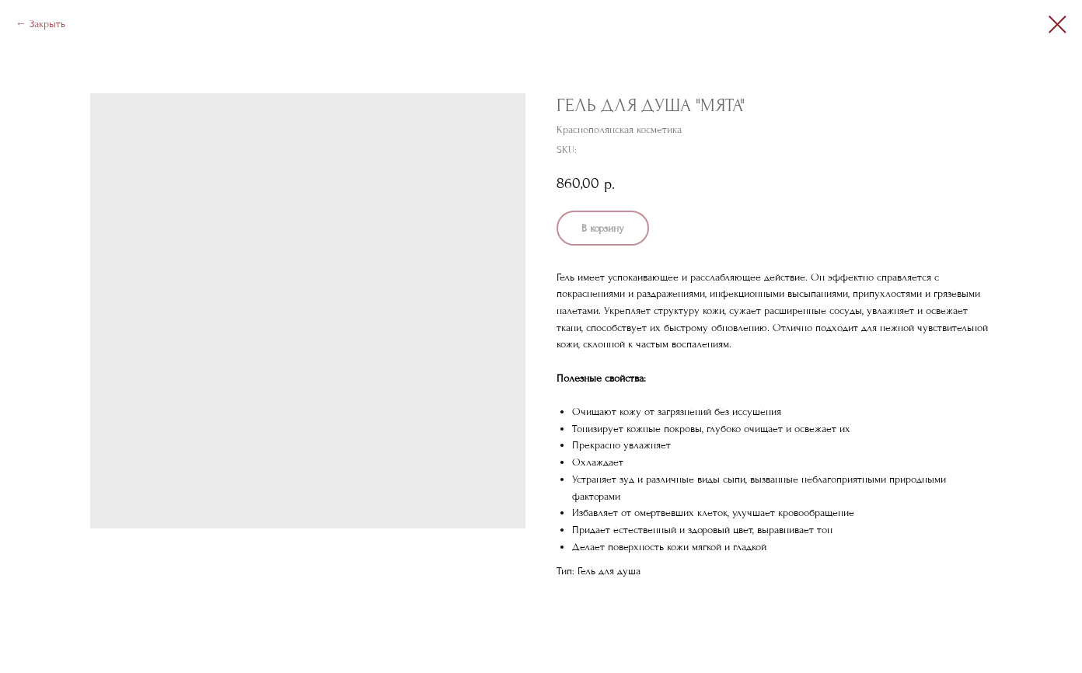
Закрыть (47, 24)
